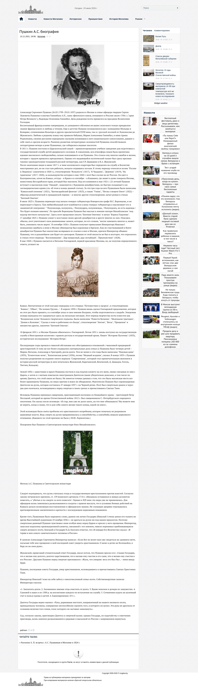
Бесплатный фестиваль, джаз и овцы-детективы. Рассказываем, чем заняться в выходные (170, 125)
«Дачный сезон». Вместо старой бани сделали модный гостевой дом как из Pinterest (170, 220)
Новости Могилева (53, 19)
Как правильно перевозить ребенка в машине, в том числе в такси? (170, 236)
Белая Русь (161, 36)
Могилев (41, 36)
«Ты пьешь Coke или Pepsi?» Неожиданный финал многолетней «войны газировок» (170, 142)
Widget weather (160, 103)
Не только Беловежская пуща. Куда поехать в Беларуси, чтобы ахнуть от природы (170, 295)
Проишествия (95, 19)
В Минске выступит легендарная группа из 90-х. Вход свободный (170, 308)
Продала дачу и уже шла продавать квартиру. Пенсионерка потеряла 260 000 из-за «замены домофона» (170, 339)
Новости (32, 19)
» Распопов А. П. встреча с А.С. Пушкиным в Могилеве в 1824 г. (49, 642)
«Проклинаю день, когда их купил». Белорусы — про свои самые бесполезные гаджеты (170, 185)
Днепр (158, 46)
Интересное (76, 19)
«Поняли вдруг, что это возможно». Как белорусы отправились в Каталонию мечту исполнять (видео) (170, 203)
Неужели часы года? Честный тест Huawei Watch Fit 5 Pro (170, 249)
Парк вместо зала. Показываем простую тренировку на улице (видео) (170, 280)
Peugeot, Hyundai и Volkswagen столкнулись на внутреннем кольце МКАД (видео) (170, 321)
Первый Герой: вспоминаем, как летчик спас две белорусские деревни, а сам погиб (170, 264)
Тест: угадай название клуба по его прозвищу (170, 170)
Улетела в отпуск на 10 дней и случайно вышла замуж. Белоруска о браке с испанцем (170, 158)
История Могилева (118, 19)
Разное (138, 19)
